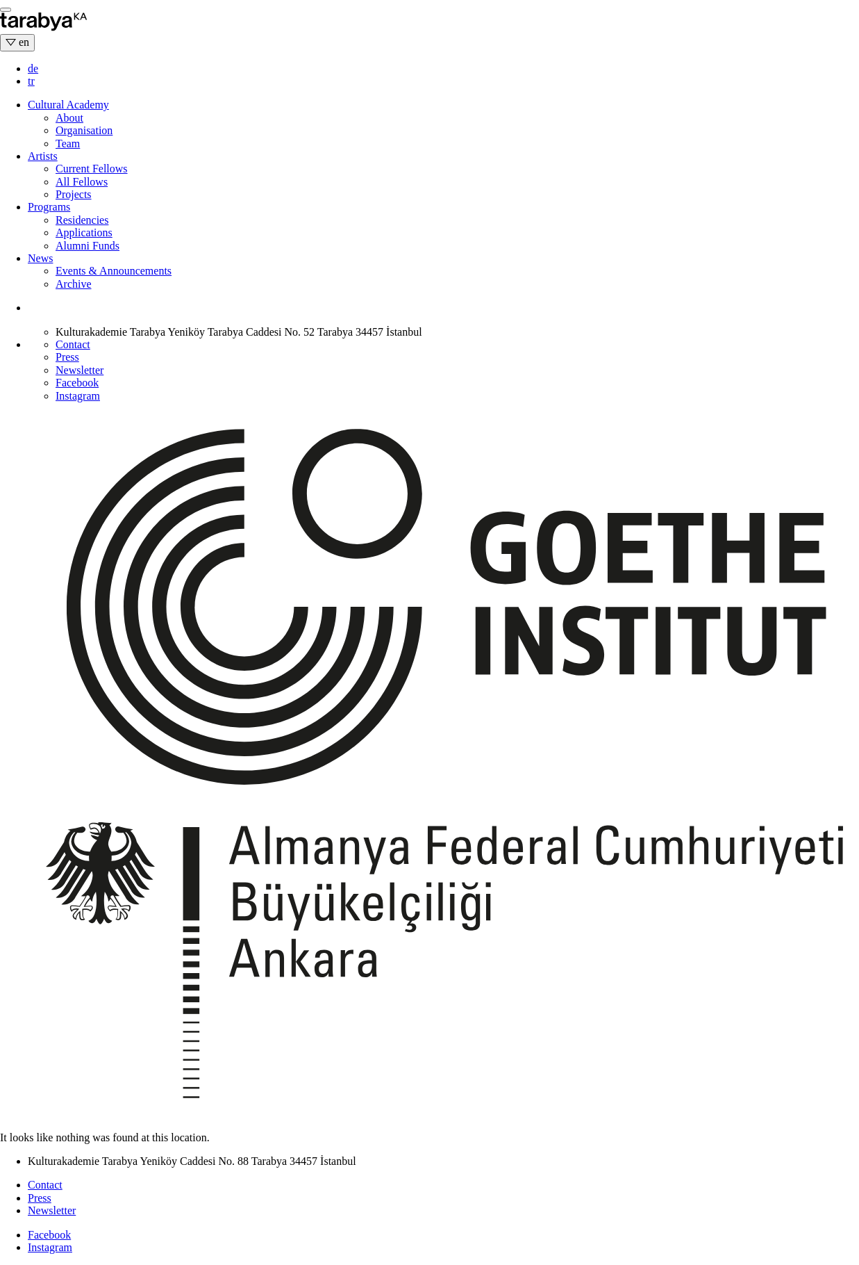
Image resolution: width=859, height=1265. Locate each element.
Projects (74, 194)
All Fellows (82, 182)
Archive (74, 284)
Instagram (78, 396)
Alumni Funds (87, 246)
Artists (43, 156)
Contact (73, 344)
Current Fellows (92, 168)
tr (31, 81)
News (40, 258)
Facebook (77, 383)
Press (67, 357)
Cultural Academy (68, 105)
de (33, 68)
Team (68, 143)
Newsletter (79, 370)
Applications (84, 232)
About (69, 118)
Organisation (84, 130)
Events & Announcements (114, 271)
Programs (49, 207)
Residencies (82, 220)
